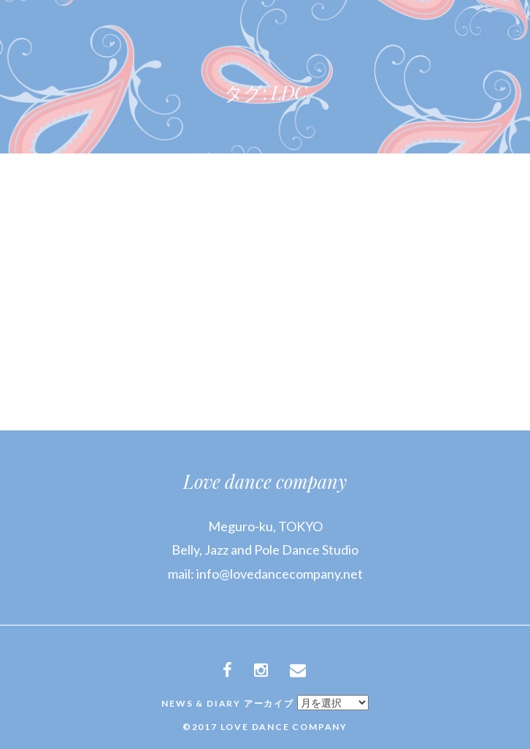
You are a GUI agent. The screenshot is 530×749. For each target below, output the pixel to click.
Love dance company (265, 481)
